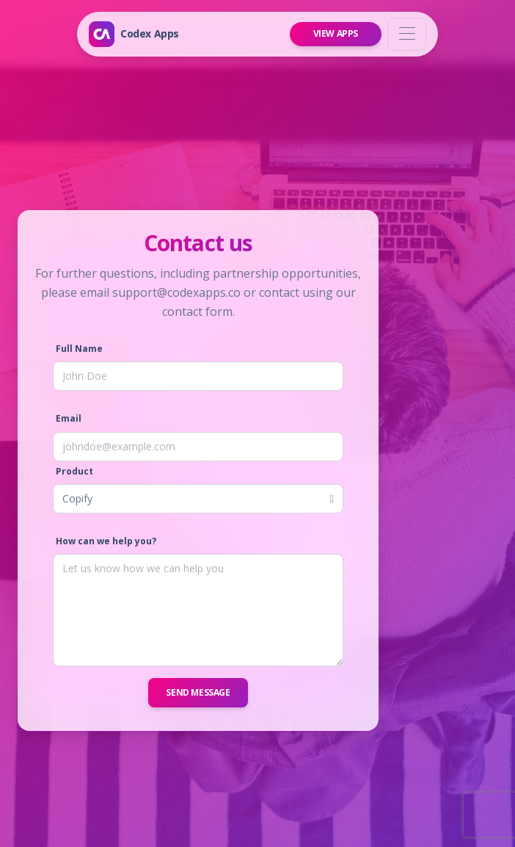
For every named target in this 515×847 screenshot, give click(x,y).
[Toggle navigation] (406, 34)
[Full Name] (198, 376)
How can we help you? (106, 541)
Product (74, 471)
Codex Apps (149, 33)
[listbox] (198, 498)
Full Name (79, 348)
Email (68, 418)
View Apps (335, 33)
